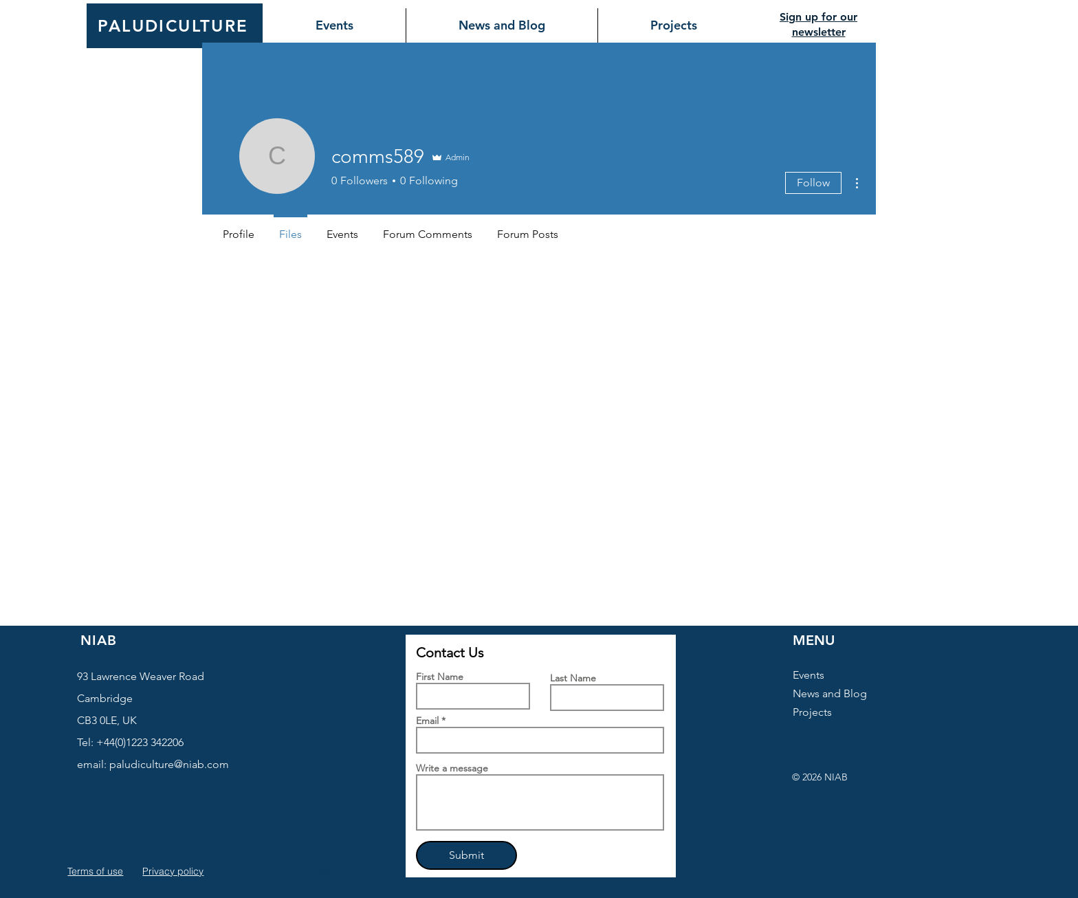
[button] (325, 871)
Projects (812, 712)
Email (427, 720)
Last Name (573, 678)
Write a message (452, 768)
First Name (439, 676)
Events (808, 674)
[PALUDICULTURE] (175, 25)
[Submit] (466, 855)
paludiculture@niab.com (169, 764)
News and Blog (830, 693)
